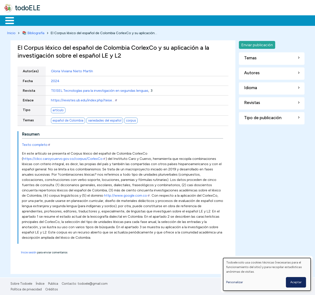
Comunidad (160, 20)
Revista (29, 90)
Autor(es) (31, 70)
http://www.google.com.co (127, 195)
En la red (103, 20)
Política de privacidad (26, 288)
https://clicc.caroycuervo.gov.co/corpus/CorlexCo (64, 158)
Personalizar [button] (234, 282)
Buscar (180, 20)
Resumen (31, 133)
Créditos (51, 288)
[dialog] (267, 274)
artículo (58, 109)
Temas (28, 119)
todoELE (27, 8)
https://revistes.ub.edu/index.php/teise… (84, 99)
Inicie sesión (29, 251)
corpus (131, 120)
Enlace (28, 99)
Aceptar (296, 282)
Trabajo (79, 20)
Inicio (7, 20)
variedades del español (104, 120)
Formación (52, 20)
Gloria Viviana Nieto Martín (72, 70)
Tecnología (130, 20)
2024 (55, 80)
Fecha (28, 80)
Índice (40, 283)
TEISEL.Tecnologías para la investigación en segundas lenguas (99, 90)
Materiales (24, 20)
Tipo (26, 109)
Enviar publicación (257, 44)
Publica (53, 283)
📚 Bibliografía (33, 32)
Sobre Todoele (21, 283)
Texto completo (36, 144)
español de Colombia (67, 120)
